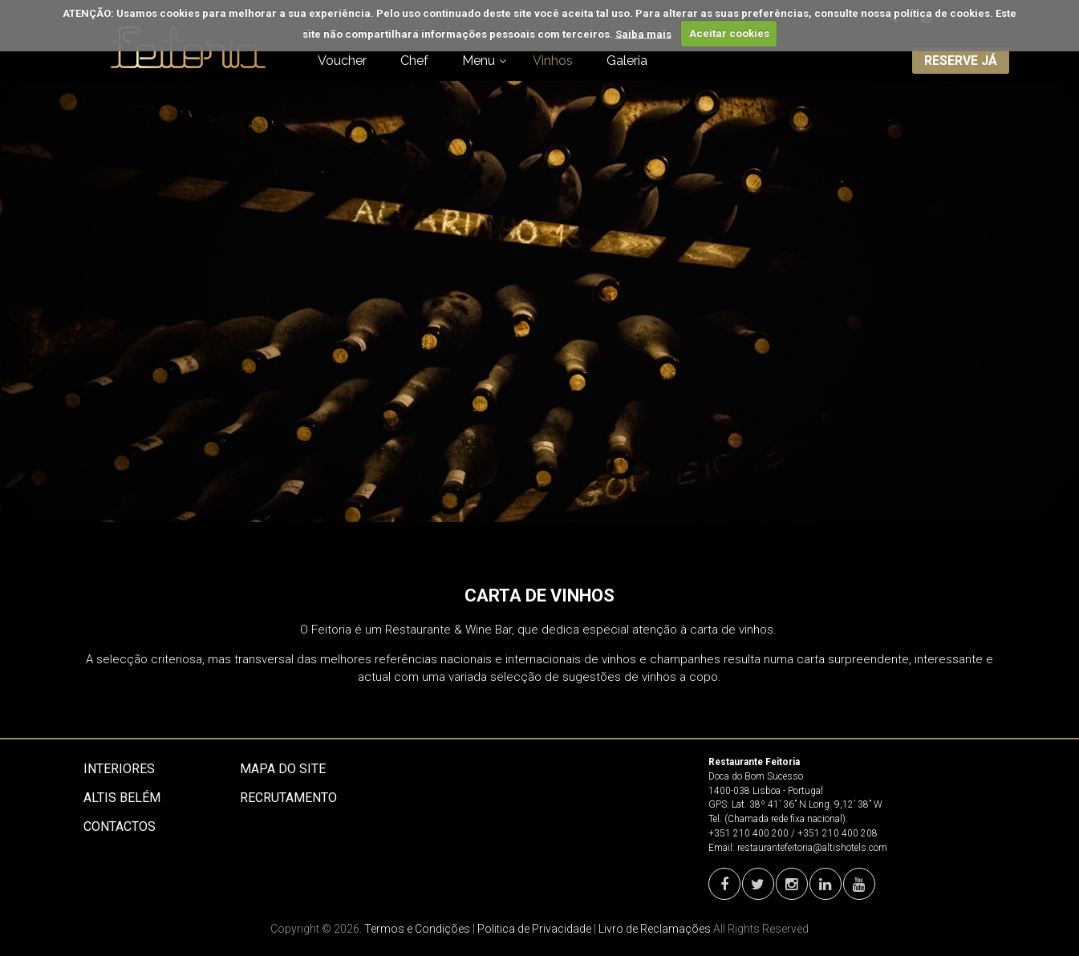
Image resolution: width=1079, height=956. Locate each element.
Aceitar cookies (729, 33)
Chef (414, 60)
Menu (478, 60)
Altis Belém (121, 797)
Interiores (119, 768)
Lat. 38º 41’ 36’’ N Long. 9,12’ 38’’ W (807, 804)
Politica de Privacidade (534, 928)
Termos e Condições (417, 928)
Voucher (342, 60)
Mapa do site (283, 768)
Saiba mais (643, 33)
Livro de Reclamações (654, 928)
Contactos (119, 826)
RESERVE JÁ (960, 60)
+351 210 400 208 (837, 833)
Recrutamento (288, 797)
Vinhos (553, 60)
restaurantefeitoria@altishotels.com (812, 847)
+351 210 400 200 (748, 833)
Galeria (626, 60)
